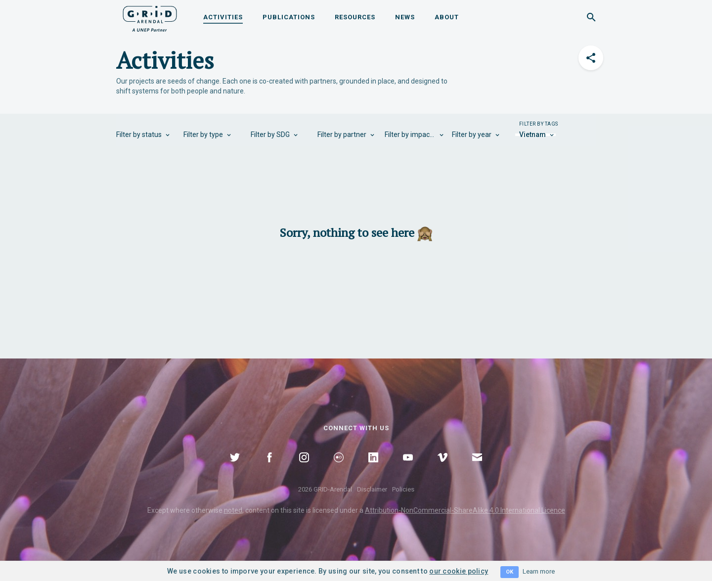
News (405, 17)
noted (233, 510)
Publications (289, 17)
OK (509, 572)
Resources (355, 17)
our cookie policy (458, 571)
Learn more (539, 571)
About (447, 17)
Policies (403, 489)
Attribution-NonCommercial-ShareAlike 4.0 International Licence (465, 510)
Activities (223, 17)
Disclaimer (372, 489)
